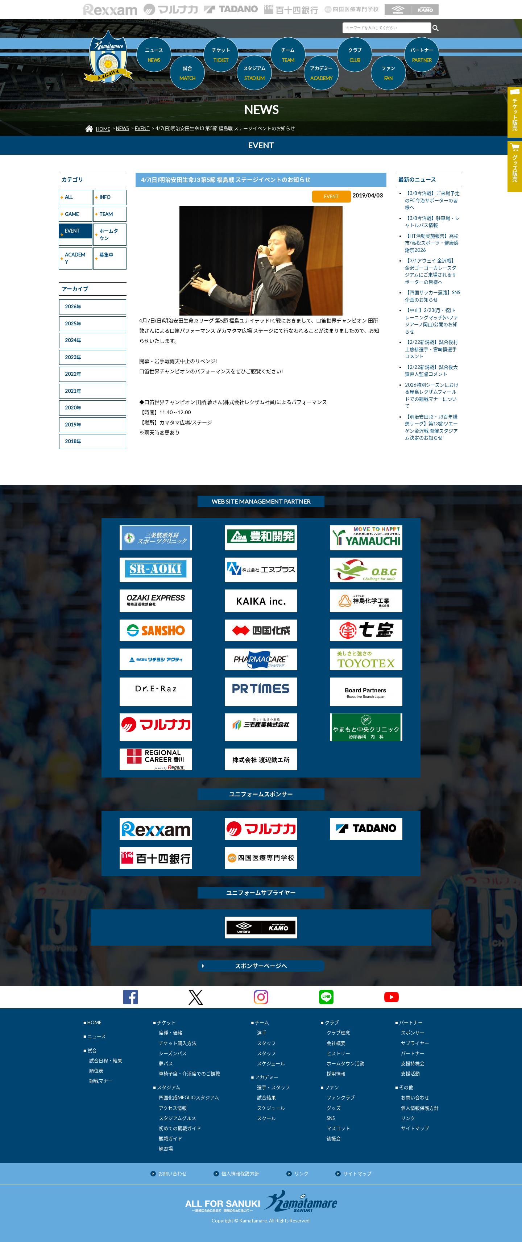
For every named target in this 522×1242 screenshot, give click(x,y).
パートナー (412, 1053)
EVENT (142, 128)
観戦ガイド (170, 1138)
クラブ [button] (354, 56)
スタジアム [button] (254, 74)
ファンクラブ (341, 1097)
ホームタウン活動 (345, 1063)
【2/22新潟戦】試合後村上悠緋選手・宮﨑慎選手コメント (431, 349)
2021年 (73, 391)
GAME (72, 214)
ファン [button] (388, 74)
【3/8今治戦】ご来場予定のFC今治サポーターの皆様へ (432, 200)
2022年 (73, 374)
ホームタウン (108, 234)
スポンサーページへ (261, 965)
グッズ (334, 1108)
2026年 (73, 306)
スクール (266, 1118)
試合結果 (266, 1097)
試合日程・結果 (105, 1060)
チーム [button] (288, 56)
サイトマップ (415, 1128)
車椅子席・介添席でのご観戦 (189, 1073)
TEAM (106, 214)
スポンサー (412, 1032)
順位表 (96, 1071)
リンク (408, 1118)
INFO (105, 197)
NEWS (122, 128)
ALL (68, 197)
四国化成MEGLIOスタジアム (189, 1097)
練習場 (166, 1148)
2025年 (73, 323)
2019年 (73, 425)
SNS (331, 1118)
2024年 (73, 340)
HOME (103, 129)
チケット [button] (221, 56)
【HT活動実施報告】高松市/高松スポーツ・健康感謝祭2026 (432, 243)
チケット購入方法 (177, 1043)
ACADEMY (75, 258)
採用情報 (336, 1073)
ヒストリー (338, 1053)
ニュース (153, 56)
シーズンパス (173, 1053)
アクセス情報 (173, 1108)
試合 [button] (187, 74)
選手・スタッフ (273, 1087)
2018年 (73, 441)
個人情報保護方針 (420, 1108)
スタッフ (266, 1043)
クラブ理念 (338, 1032)
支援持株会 (412, 1063)
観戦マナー (101, 1081)
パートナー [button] (421, 56)
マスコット (338, 1128)
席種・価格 (170, 1032)
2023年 (73, 357)
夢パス (166, 1063)
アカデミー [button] (321, 74)
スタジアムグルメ (177, 1118)
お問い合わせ (415, 1097)
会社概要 (336, 1043)
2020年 (73, 407)
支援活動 (410, 1073)
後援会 (334, 1138)
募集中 (106, 255)
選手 (261, 1032)
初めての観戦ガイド (180, 1128)
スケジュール (271, 1063)
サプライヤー (415, 1043)
